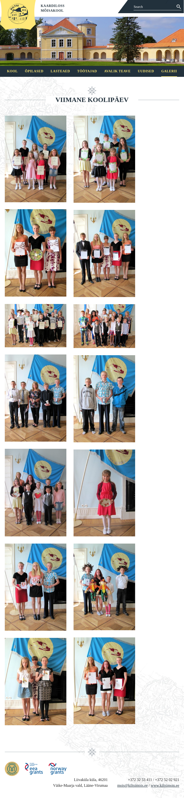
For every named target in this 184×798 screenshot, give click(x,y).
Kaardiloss (53, 6)
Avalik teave (117, 71)
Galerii (169, 71)
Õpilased (34, 71)
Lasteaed (60, 71)
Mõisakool (52, 10)
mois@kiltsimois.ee (132, 785)
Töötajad (87, 71)
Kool (12, 71)
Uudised (146, 71)
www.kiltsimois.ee (165, 785)
